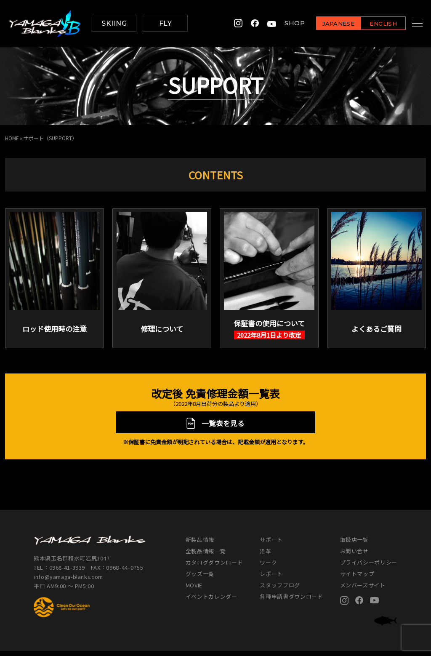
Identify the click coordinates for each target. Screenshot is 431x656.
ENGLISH (372, 24)
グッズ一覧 (200, 579)
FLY (165, 23)
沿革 (265, 556)
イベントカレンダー (211, 601)
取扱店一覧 (354, 545)
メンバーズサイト (363, 590)
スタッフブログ (280, 590)
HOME (12, 137)
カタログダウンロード (214, 567)
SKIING (114, 23)
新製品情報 (200, 545)
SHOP (284, 23)
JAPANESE (328, 24)
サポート (271, 545)
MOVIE (194, 590)
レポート (271, 579)
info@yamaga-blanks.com (69, 582)
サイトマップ (357, 579)
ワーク (268, 567)
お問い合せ (354, 556)
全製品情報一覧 (206, 556)
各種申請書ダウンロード (291, 601)
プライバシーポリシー (369, 567)
